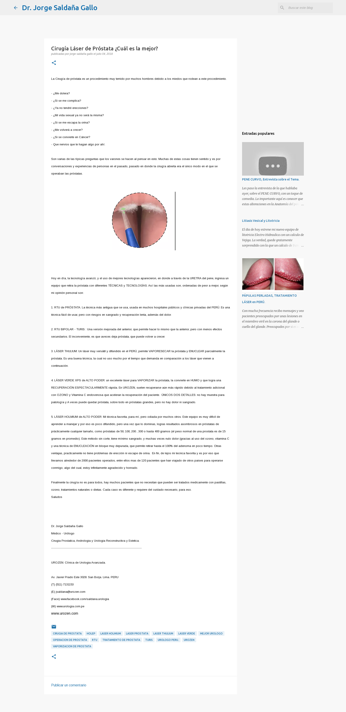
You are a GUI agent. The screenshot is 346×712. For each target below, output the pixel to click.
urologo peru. (168, 639)
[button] (53, 63)
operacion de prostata (70, 639)
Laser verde (186, 633)
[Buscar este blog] (310, 7)
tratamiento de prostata (121, 639)
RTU (94, 639)
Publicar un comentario (68, 685)
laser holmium (110, 633)
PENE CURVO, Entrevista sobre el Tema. (270, 179)
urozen (189, 639)
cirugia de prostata (67, 633)
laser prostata (137, 633)
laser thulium (163, 633)
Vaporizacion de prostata (72, 646)
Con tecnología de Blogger (173, 706)
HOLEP (91, 633)
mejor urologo (211, 633)
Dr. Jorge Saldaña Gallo (60, 7)
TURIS (149, 639)
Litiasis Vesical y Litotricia (261, 220)
